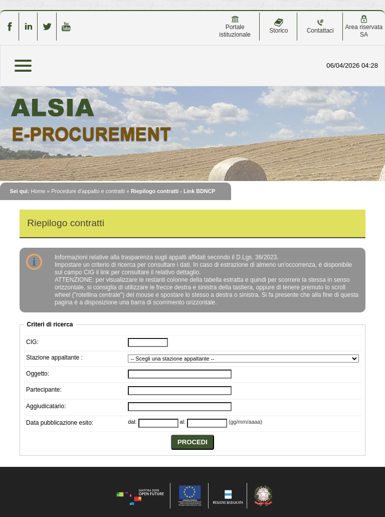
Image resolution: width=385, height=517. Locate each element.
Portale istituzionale (235, 26)
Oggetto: (37, 373)
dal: (132, 422)
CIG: (32, 342)
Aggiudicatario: (46, 406)
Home (38, 191)
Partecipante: (44, 389)
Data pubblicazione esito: (59, 422)
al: (182, 422)
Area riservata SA (364, 26)
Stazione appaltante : (54, 357)
